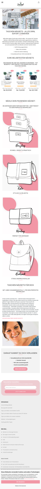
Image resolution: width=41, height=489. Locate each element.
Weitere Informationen (20, 485)
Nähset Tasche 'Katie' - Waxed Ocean (33, 82)
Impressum (5, 442)
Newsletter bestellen (11, 382)
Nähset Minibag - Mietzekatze (20, 82)
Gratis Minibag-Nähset (6, 405)
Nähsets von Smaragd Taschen (10, 432)
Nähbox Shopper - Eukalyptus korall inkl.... (8, 82)
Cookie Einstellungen (8, 452)
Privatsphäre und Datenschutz (10, 449)
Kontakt (5, 447)
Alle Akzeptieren (20, 481)
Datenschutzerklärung (29, 478)
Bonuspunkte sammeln (6, 407)
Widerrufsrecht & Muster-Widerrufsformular (13, 444)
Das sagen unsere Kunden (9, 434)
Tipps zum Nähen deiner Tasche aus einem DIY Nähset (14, 413)
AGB (4, 439)
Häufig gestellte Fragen (6, 422)
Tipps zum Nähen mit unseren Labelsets (10, 416)
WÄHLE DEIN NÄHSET (20, 369)
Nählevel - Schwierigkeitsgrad (8, 419)
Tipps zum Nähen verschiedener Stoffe (10, 410)
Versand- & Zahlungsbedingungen (11, 437)
